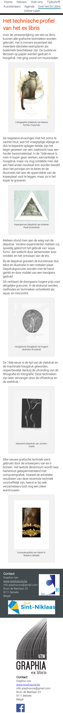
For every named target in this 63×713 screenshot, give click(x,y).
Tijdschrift (53, 2)
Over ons (37, 2)
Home (8, 2)
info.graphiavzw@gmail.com (31, 688)
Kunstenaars (12, 6)
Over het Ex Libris (49, 6)
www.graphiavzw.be (28, 684)
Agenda (29, 6)
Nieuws (22, 2)
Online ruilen (32, 11)
